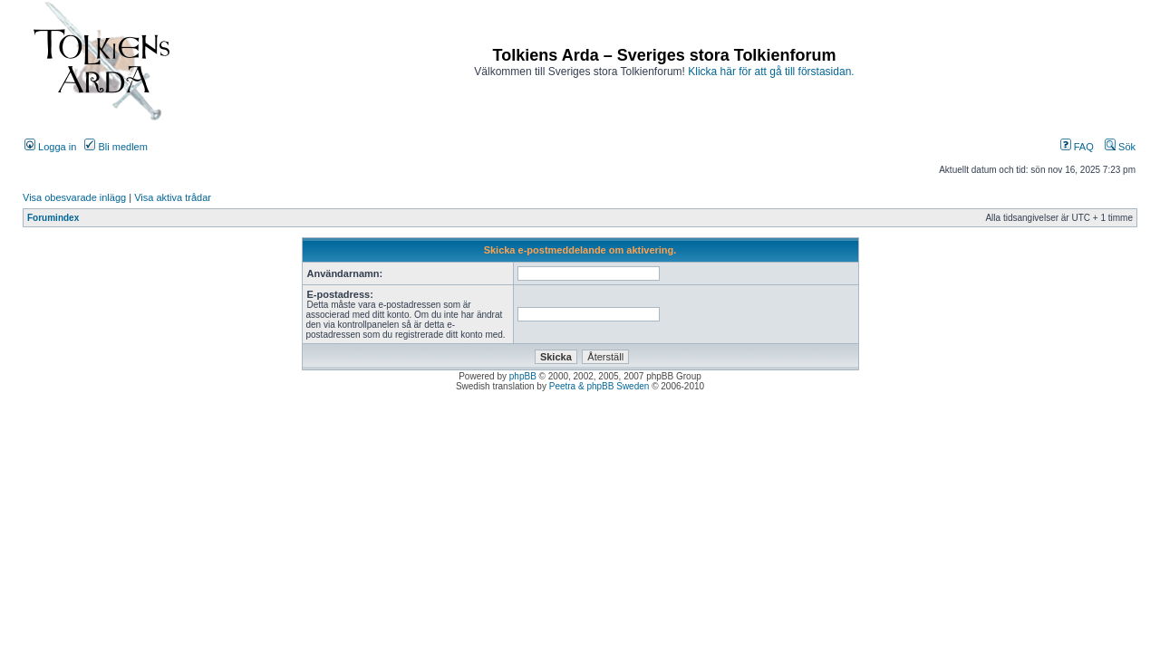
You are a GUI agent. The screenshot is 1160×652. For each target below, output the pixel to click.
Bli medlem (115, 146)
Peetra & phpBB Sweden (599, 386)
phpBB (522, 376)
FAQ (1077, 146)
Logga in (50, 146)
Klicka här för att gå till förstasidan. (771, 71)
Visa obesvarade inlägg (74, 197)
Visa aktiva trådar (172, 197)
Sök (1120, 146)
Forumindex (53, 218)
